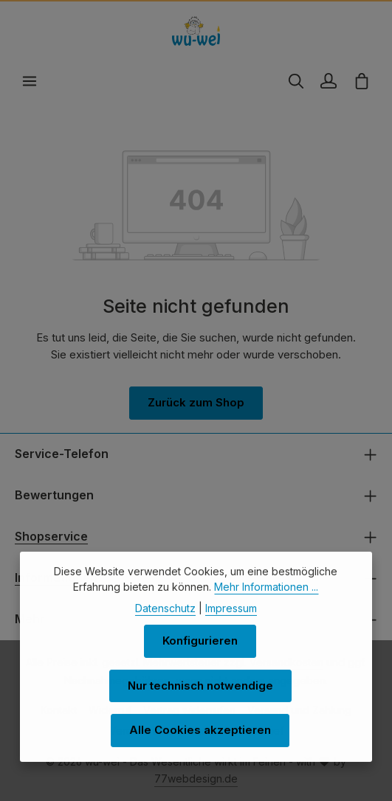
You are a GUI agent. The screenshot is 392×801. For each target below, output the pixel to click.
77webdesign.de (196, 778)
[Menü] (29, 81)
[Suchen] (296, 81)
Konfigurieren (200, 656)
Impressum (231, 623)
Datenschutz (165, 623)
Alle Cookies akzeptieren (200, 745)
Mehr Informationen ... (266, 602)
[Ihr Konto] (328, 81)
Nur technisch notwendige (200, 701)
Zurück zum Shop (196, 402)
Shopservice (51, 537)
